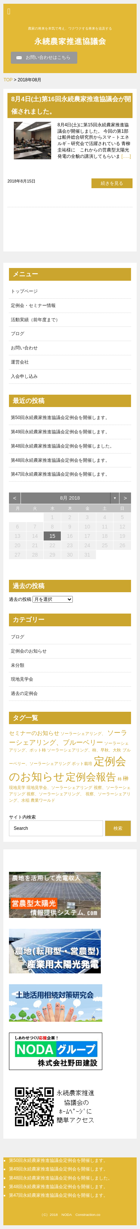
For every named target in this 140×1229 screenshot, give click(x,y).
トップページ (24, 291)
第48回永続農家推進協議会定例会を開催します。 (60, 460)
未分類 (17, 665)
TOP (7, 79)
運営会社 (20, 362)
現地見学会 (22, 679)
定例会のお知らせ (29, 651)
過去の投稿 (20, 599)
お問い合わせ (24, 347)
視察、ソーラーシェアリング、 (55, 794)
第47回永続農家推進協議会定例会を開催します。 (60, 474)
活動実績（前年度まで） (35, 319)
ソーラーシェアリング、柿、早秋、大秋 (84, 750)
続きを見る (112, 183)
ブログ (17, 333)
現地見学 (17, 787)
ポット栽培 (82, 763)
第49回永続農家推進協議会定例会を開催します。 (60, 431)
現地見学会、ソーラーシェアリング (59, 787)
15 (52, 536)
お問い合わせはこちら (48, 57)
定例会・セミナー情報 (33, 305)
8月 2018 (70, 498)
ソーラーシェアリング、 (83, 733)
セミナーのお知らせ (34, 733)
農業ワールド (43, 800)
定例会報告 (91, 777)
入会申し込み (24, 376)
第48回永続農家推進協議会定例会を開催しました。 (62, 446)
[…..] (125, 156)
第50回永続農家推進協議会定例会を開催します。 (60, 417)
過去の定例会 (24, 693)
